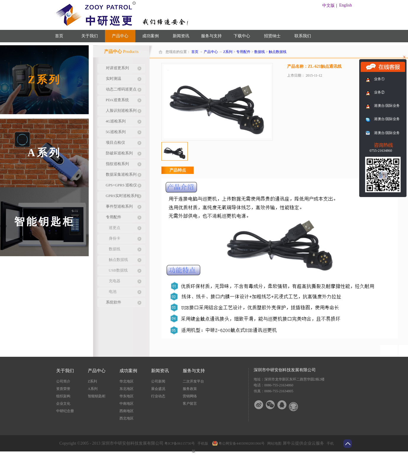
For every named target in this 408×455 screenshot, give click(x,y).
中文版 (328, 5)
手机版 (202, 443)
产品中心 (211, 52)
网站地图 (273, 443)
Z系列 (227, 52)
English (345, 5)
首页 (59, 36)
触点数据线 (277, 52)
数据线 (259, 52)
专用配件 (243, 52)
